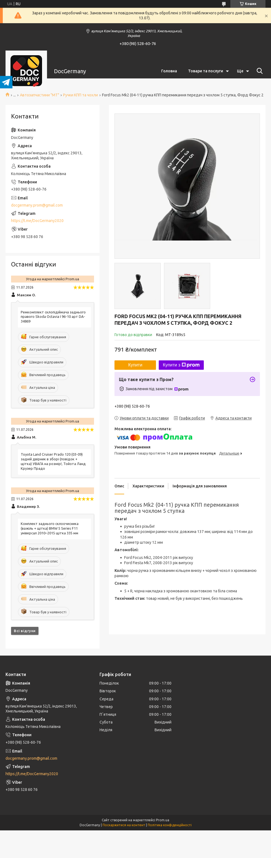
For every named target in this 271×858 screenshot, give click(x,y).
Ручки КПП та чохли (80, 95)
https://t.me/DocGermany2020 (37, 220)
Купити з (181, 365)
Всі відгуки (25, 631)
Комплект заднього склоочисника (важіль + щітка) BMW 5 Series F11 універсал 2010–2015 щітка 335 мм (50, 528)
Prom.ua (162, 820)
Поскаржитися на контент (124, 825)
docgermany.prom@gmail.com (37, 205)
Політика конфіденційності (170, 825)
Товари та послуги (205, 71)
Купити (135, 365)
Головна (169, 71)
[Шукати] (258, 71)
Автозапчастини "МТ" (39, 95)
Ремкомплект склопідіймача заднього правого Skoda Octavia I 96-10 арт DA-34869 (53, 316)
